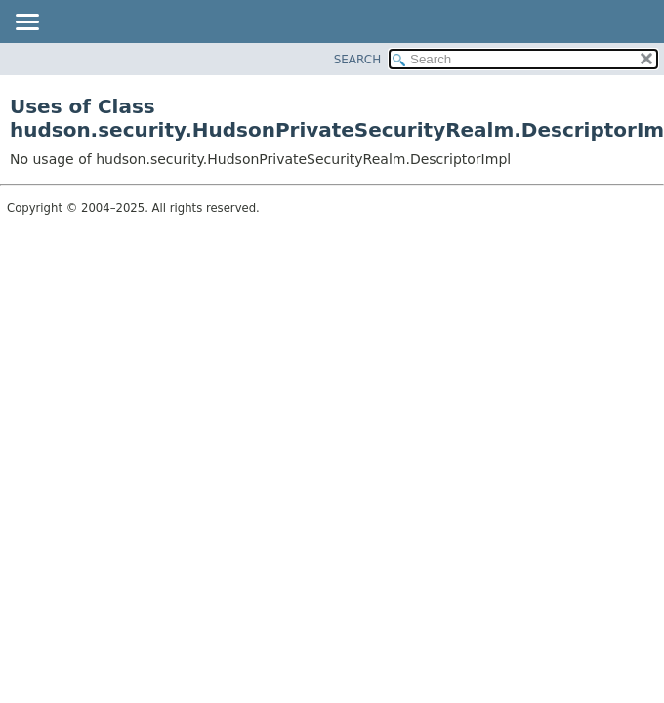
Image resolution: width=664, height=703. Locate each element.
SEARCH (358, 59)
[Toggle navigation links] (26, 23)
